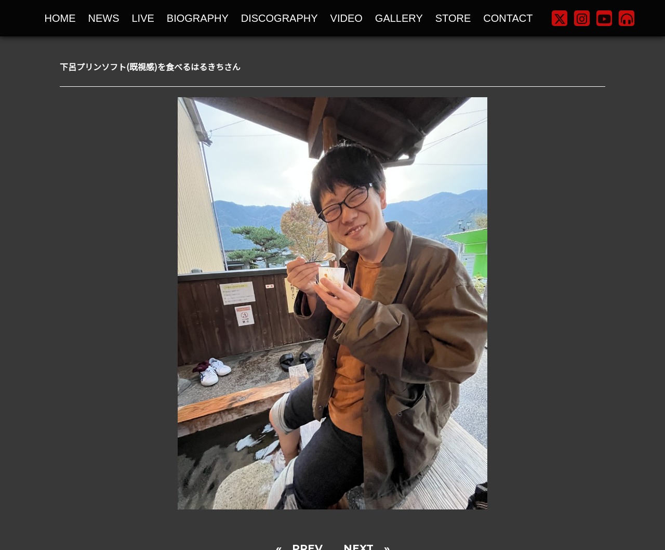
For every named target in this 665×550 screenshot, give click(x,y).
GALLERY (399, 18)
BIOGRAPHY (198, 18)
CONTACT (508, 18)
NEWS (103, 18)
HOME (60, 18)
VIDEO (346, 18)
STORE (453, 18)
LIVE (143, 18)
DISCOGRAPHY (279, 18)
